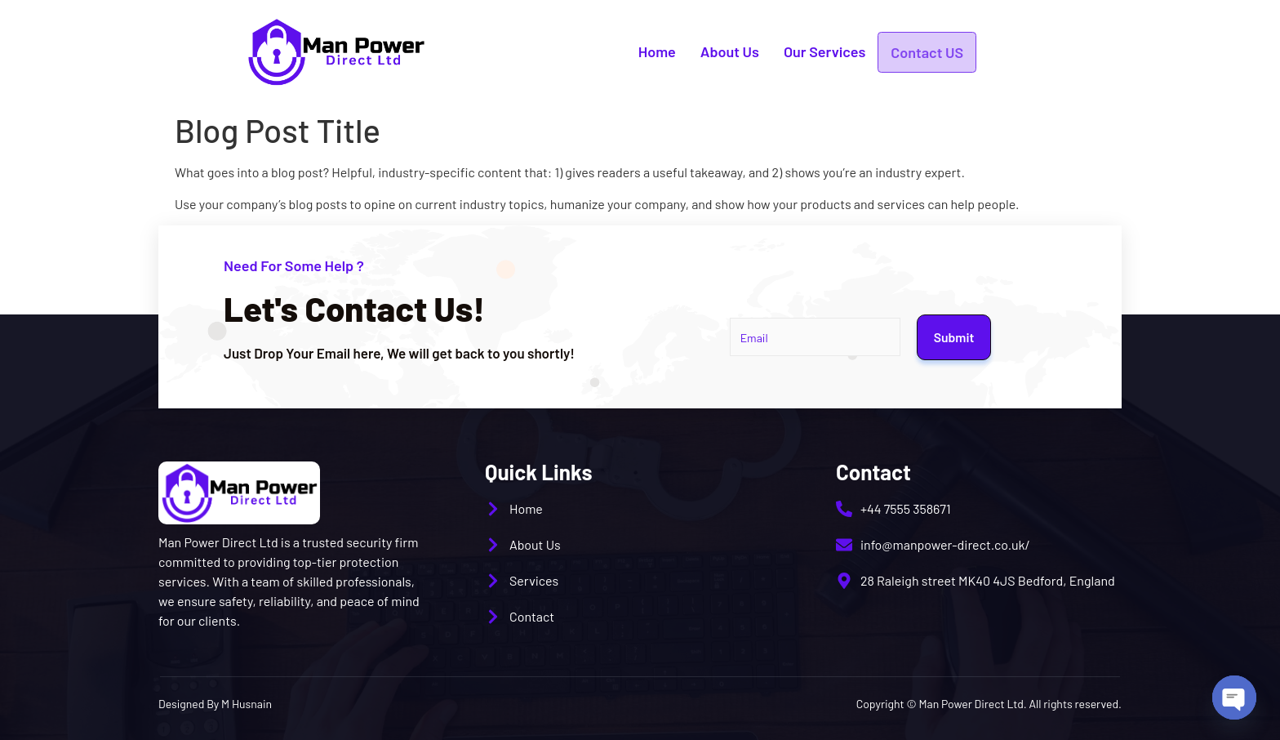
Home (657, 51)
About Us (729, 51)
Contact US (927, 52)
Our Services (824, 51)
